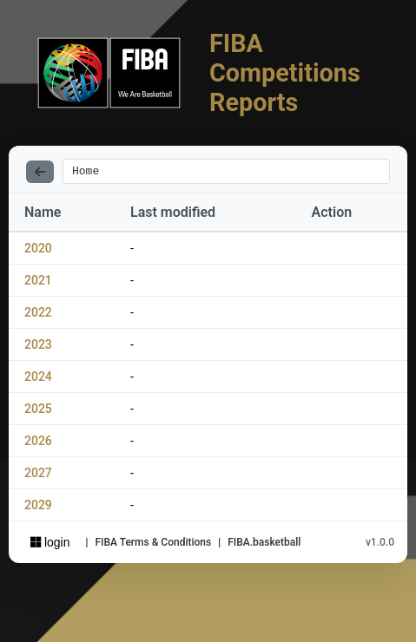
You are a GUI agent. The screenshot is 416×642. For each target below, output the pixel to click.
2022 (38, 315)
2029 (38, 507)
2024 (38, 379)
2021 (38, 283)
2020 (38, 251)
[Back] (40, 172)
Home (85, 172)
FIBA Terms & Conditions (153, 545)
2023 (38, 347)
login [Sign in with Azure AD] (49, 545)
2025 (38, 411)
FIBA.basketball (264, 545)
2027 (38, 475)
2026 (38, 443)
